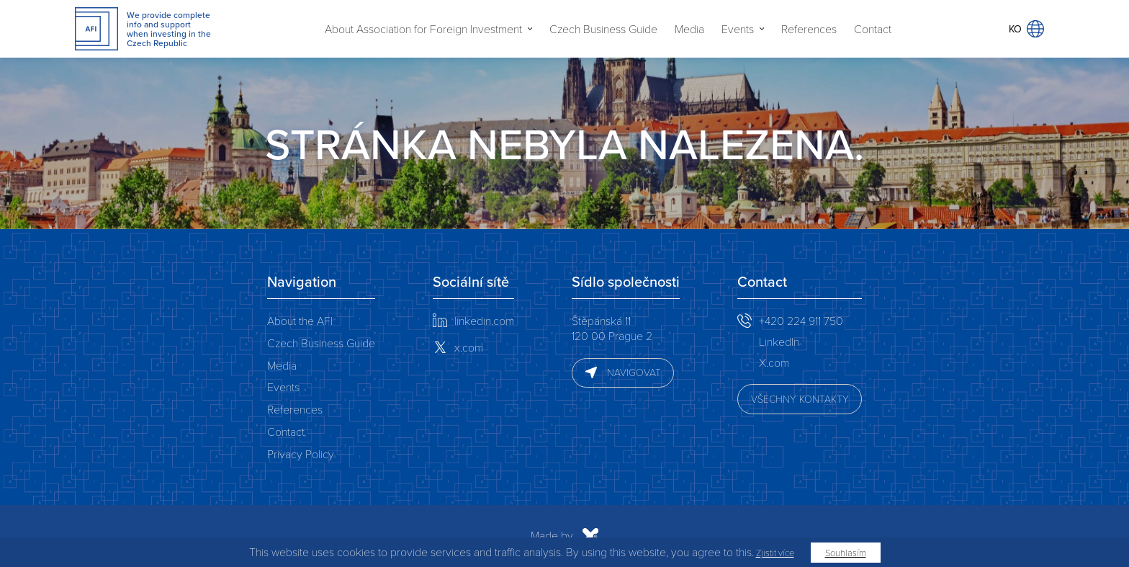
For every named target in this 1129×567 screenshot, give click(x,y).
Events (737, 29)
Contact (872, 29)
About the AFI (300, 320)
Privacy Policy (300, 453)
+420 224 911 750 (801, 320)
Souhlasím (845, 552)
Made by (410, 536)
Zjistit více (775, 552)
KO (1026, 28)
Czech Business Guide (603, 29)
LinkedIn (779, 341)
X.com (774, 362)
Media (689, 29)
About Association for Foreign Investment (423, 29)
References (809, 29)
